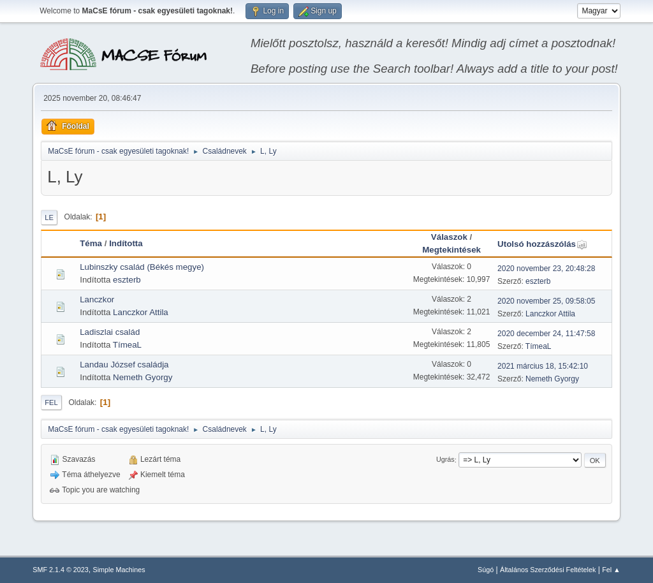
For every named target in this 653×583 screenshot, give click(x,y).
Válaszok (449, 237)
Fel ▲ (611, 569)
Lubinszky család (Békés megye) (142, 267)
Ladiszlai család (110, 332)
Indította (126, 243)
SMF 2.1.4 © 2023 (61, 569)
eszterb (127, 279)
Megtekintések (451, 250)
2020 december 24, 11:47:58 (546, 333)
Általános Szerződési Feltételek (548, 569)
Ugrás (445, 460)
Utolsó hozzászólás (542, 244)
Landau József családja (124, 364)
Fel (51, 402)
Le (49, 217)
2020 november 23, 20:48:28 (546, 268)
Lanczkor (97, 299)
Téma (91, 243)
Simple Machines (119, 569)
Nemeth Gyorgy (142, 377)
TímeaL (127, 345)
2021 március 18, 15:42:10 (542, 366)
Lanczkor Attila (140, 312)
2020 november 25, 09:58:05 (546, 301)
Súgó (486, 569)
